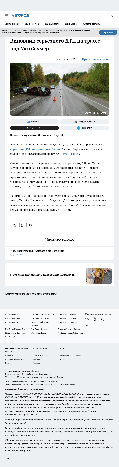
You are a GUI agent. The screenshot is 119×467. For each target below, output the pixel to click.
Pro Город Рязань (12, 337)
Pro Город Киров (12, 318)
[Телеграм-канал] (84, 128)
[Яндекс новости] (84, 121)
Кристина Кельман (95, 59)
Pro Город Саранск (13, 314)
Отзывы (36, 359)
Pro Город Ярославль (67, 314)
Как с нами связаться (14, 359)
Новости (36, 363)
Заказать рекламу (91, 23)
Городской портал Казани (69, 329)
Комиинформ (69, 154)
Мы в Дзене (71, 23)
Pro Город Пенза (12, 322)
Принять (108, 32)
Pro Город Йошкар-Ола (15, 329)
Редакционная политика (70, 355)
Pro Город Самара (39, 329)
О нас (62, 359)
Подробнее (25, 450)
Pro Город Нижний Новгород (70, 333)
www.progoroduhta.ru (29, 371)
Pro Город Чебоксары (67, 318)
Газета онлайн (12, 23)
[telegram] (31, 225)
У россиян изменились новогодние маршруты (59, 253)
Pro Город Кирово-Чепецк (42, 314)
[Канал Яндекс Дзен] (34, 128)
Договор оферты (40, 348)
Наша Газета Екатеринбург (16, 333)
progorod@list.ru (70, 384)
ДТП (62, 348)
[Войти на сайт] (111, 15)
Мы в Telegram (32, 23)
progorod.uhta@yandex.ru (16, 389)
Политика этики (40, 355)
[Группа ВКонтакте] (34, 121)
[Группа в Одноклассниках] (95, 319)
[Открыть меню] (6, 15)
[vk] (14, 225)
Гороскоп (9, 355)
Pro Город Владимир (40, 318)
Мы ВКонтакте (52, 23)
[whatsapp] (23, 225)
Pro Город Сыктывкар (67, 322)
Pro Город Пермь (38, 333)
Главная (8, 363)
